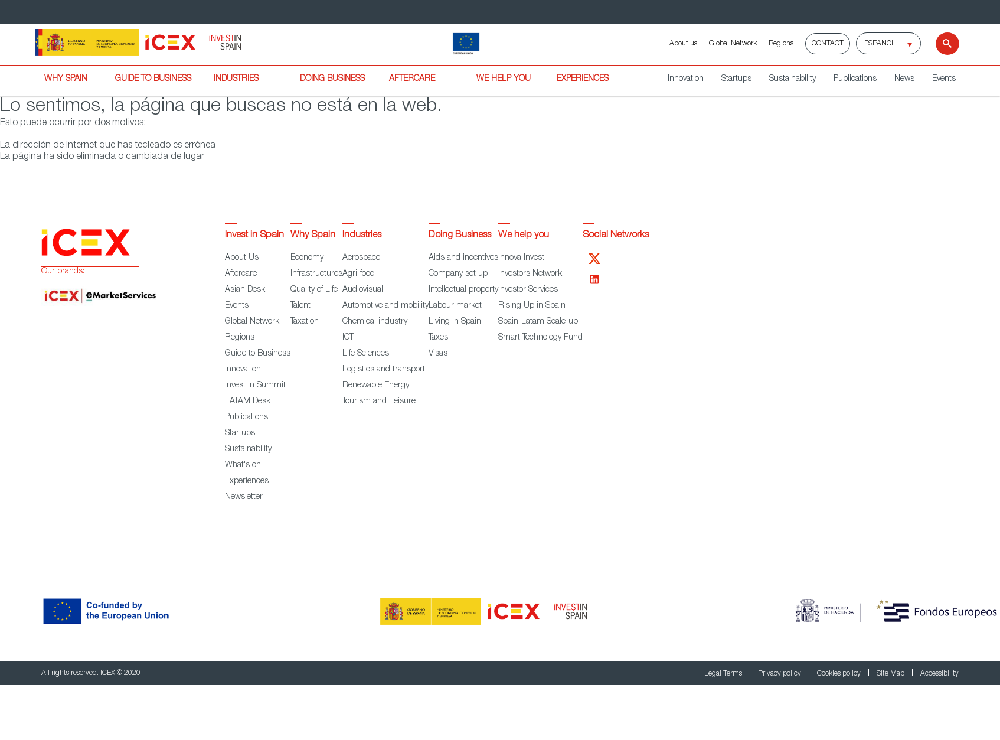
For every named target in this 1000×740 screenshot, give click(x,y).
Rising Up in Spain (532, 306)
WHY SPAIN (65, 79)
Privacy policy (780, 673)
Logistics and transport (383, 370)
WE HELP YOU (503, 79)
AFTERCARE (412, 79)
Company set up (458, 274)
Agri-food (358, 274)
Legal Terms (724, 673)
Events (944, 79)
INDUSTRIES (236, 79)
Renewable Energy (375, 386)
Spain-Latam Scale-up (538, 322)
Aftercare (241, 274)
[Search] (940, 43)
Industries (361, 235)
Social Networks (616, 235)
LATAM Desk (247, 401)
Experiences (247, 481)
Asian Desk (245, 290)
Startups (736, 79)
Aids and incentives (463, 258)
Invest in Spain (254, 235)
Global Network (733, 43)
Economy (306, 258)
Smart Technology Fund (540, 338)
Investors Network (530, 274)
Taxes (438, 338)
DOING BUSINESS (332, 79)
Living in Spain (455, 322)
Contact (828, 43)
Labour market (455, 306)
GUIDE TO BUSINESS (153, 79)
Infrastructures (316, 274)
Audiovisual (362, 290)
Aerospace (361, 258)
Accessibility (939, 673)
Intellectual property (463, 290)
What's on (243, 465)
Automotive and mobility (385, 306)
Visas (438, 354)
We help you (523, 235)
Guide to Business (257, 354)
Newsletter (244, 497)
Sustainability (792, 79)
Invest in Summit (255, 386)
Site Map (891, 673)
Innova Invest (521, 258)
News (904, 79)
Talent (300, 306)
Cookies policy (839, 673)
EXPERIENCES (583, 79)
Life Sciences (365, 354)
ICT (348, 338)
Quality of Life (314, 290)
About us (683, 43)
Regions (781, 43)
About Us (242, 258)
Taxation (304, 322)
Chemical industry (374, 322)
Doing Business (460, 235)
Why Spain (312, 235)
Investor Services (528, 290)
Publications (855, 79)
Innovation (686, 79)
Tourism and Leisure (379, 401)
